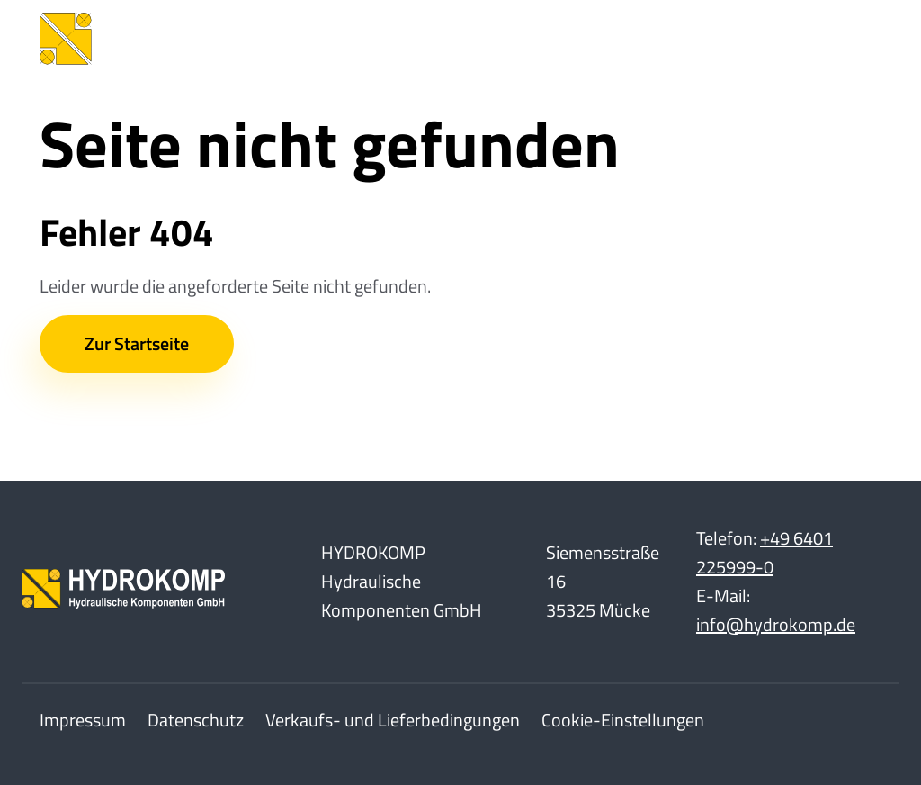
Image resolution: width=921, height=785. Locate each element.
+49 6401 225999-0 (764, 552)
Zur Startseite (137, 343)
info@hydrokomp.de (775, 624)
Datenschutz (196, 720)
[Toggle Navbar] (854, 38)
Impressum (83, 720)
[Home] (174, 38)
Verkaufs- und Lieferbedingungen (392, 720)
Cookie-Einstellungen (622, 720)
